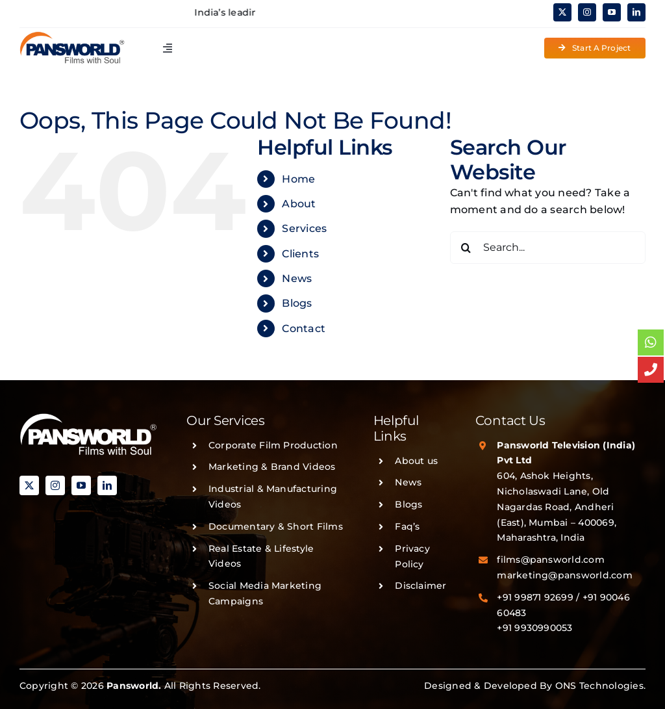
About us (416, 461)
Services (304, 228)
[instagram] (587, 12)
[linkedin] (636, 12)
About (299, 204)
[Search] (466, 247)
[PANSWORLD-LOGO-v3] (72, 36)
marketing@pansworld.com (565, 575)
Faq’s (407, 526)
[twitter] (562, 12)
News (297, 278)
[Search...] (548, 247)
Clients (300, 254)
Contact (303, 328)
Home (298, 179)
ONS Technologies (599, 685)
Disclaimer (420, 585)
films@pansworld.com (551, 559)
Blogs (297, 303)
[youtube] (612, 12)
